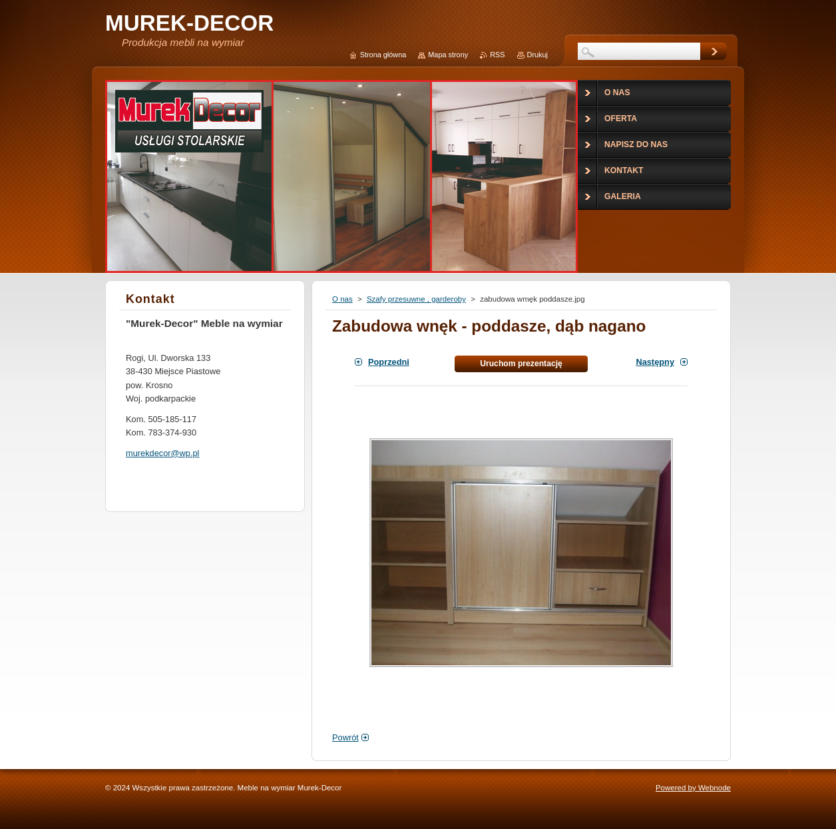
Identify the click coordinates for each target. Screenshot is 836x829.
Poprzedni (388, 362)
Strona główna (383, 55)
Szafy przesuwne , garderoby (416, 299)
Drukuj (537, 55)
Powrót (345, 737)
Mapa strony (448, 55)
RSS (497, 55)
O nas (342, 299)
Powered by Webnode (693, 788)
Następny (655, 362)
